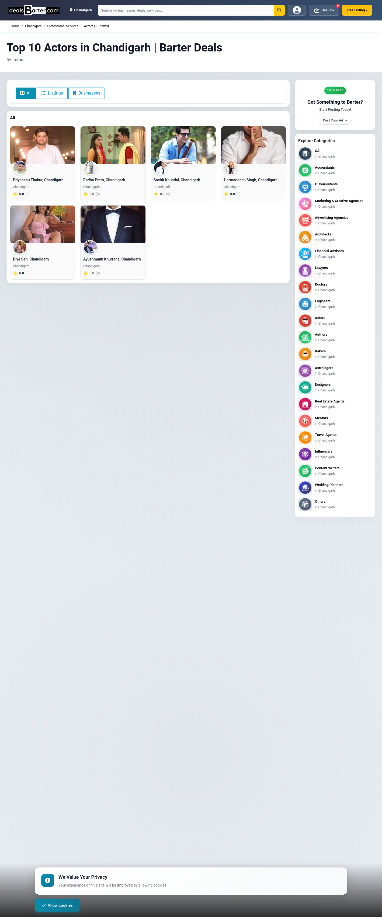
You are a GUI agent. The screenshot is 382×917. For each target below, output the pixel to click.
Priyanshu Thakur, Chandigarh (38, 180)
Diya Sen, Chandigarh (31, 259)
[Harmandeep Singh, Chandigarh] (253, 145)
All (26, 93)
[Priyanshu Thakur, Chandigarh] (42, 145)
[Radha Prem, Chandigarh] (113, 145)
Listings (52, 93)
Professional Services (62, 26)
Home (15, 26)
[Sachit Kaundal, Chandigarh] (183, 145)
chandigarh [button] (81, 10)
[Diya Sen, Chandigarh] (42, 224)
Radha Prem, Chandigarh (104, 180)
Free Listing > (357, 10)
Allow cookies (57, 905)
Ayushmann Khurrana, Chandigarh (112, 259)
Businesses (86, 93)
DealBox (326, 9)
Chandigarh (33, 26)
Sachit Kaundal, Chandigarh (177, 180)
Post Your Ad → (335, 120)
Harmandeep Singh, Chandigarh (250, 180)
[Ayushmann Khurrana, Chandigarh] (113, 224)
